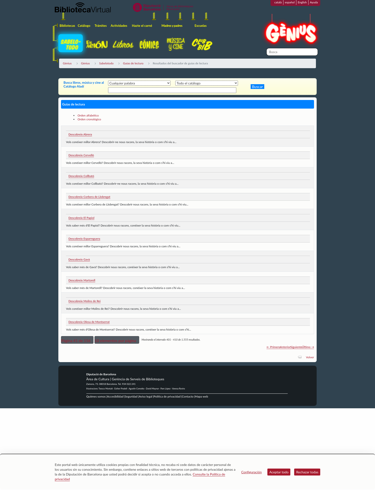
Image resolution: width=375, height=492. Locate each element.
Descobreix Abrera (80, 134)
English (302, 2)
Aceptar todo (278, 472)
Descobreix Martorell (81, 280)
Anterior (285, 347)
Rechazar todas (307, 472)
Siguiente (296, 347)
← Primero (273, 347)
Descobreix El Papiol (81, 218)
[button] (77, 340)
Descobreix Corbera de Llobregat (89, 197)
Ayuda (314, 2)
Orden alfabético (88, 115)
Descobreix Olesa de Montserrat (89, 322)
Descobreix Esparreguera (84, 238)
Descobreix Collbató (81, 176)
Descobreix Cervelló (81, 155)
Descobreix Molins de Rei (84, 301)
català (278, 2)
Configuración (251, 472)
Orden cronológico (89, 119)
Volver (310, 357)
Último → (308, 347)
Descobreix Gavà (79, 259)
